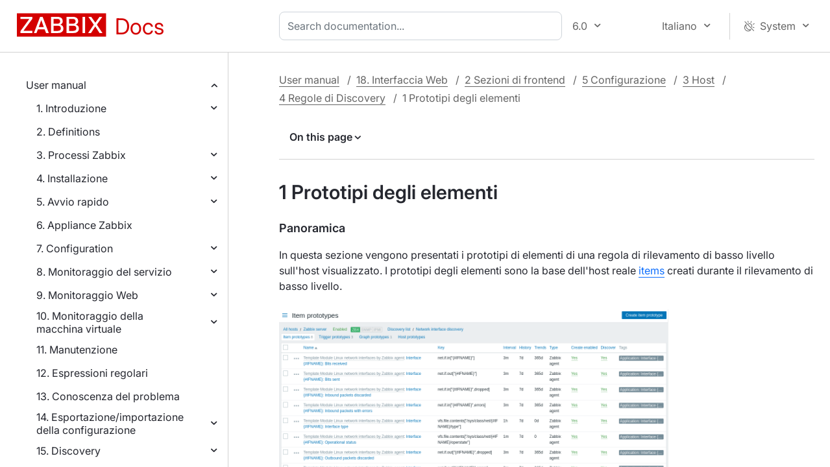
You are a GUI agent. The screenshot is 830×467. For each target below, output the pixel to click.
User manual (56, 84)
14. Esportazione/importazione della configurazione (110, 424)
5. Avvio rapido (72, 201)
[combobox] (423, 26)
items (652, 270)
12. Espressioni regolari (92, 372)
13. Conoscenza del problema (108, 396)
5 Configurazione (624, 79)
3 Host (698, 79)
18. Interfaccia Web (402, 79)
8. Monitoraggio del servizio (104, 271)
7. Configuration (74, 248)
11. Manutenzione (76, 349)
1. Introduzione (71, 108)
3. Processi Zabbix (81, 155)
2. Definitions (68, 131)
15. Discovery (68, 450)
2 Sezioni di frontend (515, 79)
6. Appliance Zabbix (84, 225)
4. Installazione (72, 178)
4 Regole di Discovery (332, 97)
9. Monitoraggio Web (87, 295)
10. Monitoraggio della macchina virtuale (89, 322)
